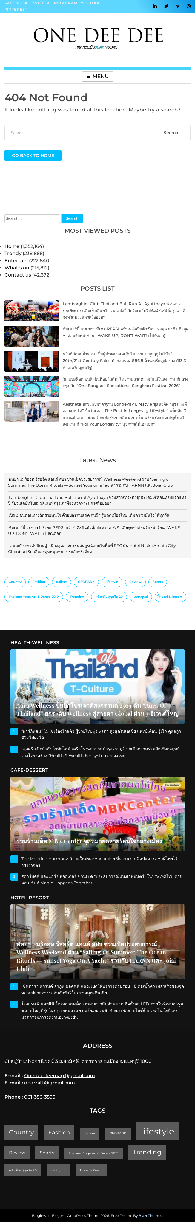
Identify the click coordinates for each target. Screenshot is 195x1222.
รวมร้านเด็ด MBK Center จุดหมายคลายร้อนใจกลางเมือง (89, 841)
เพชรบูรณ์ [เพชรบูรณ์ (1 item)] (141, 597)
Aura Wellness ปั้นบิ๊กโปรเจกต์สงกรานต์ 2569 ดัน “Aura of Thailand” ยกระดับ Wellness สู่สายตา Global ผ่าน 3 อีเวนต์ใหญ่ (97, 709)
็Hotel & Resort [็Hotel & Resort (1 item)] (170, 597)
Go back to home (33, 155)
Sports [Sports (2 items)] (158, 582)
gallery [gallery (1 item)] (61, 582)
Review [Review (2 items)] (135, 582)
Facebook (15, 3)
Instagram (65, 3)
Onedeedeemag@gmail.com (59, 1075)
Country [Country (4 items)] (15, 582)
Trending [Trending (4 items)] (77, 597)
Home (11, 246)
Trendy (13, 253)
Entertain (16, 260)
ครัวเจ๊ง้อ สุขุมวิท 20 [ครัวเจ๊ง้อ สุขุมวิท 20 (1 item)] (109, 597)
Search (72, 218)
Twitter (40, 3)
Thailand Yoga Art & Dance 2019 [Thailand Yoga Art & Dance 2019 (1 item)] (34, 597)
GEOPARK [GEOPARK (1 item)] (86, 582)
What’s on (16, 268)
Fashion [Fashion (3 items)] (39, 582)
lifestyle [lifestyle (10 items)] (112, 582)
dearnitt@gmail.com (49, 1083)
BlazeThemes (150, 1215)
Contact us (17, 275)
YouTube (91, 3)
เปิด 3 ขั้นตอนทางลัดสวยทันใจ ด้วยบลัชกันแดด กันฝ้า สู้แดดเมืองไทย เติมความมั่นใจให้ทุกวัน (89, 515)
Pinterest (15, 9)
